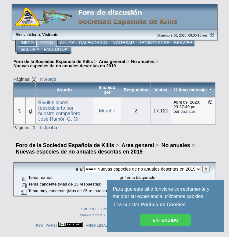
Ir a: (79, 169)
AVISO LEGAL (96, 225)
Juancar (188, 111)
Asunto (64, 89)
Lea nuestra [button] (150, 204)
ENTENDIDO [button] (166, 220)
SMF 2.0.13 (90, 209)
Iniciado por (107, 90)
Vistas (160, 89)
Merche (107, 110)
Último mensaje (193, 89)
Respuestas (136, 89)
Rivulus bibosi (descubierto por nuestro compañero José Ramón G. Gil (59, 111)
